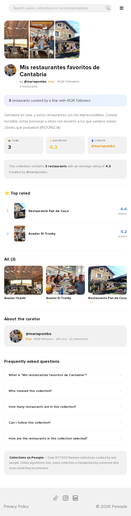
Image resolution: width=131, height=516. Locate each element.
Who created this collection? (65, 390)
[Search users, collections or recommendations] (60, 8)
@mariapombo (35, 82)
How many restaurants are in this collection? (65, 406)
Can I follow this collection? (65, 422)
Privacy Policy (16, 506)
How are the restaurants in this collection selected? (65, 438)
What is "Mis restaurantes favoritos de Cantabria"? (65, 374)
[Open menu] (121, 8)
